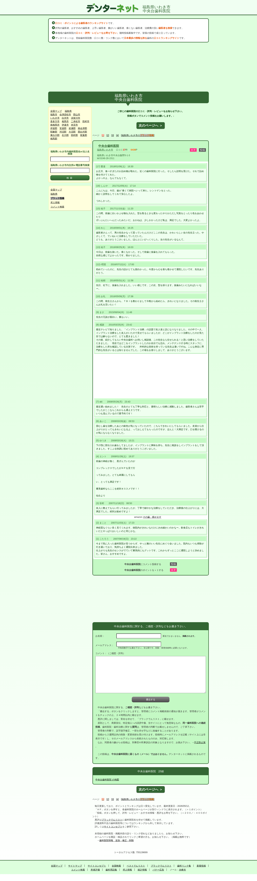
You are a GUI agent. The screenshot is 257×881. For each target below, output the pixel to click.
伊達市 (65, 125)
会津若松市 (65, 114)
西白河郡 (82, 131)
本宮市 (74, 125)
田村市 (85, 121)
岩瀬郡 (72, 128)
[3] (112, 135)
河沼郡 (62, 131)
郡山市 (76, 114)
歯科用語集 (111, 870)
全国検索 (116, 866)
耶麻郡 (53, 131)
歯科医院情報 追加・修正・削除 (116, 840)
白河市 (65, 118)
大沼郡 (72, 131)
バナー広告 (158, 870)
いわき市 (54, 118)
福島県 (68, 111)
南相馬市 (54, 125)
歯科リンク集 (184, 866)
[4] (117, 135)
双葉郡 (83, 135)
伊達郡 (53, 128)
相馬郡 (53, 138)
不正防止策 (200, 742)
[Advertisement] (128, 67)
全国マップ (56, 111)
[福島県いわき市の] (137, 135)
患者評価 (95, 870)
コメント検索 (57, 206)
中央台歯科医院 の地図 (107, 779)
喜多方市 (54, 121)
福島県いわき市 (105, 149)
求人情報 (55, 202)
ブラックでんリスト (112, 819)
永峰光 (182, 870)
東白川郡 (54, 135)
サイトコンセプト (113, 826)
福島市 (53, 114)
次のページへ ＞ (151, 125)
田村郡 (74, 135)
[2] (108, 135)
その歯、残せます (152, 517)
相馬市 (65, 121)
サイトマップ (75, 866)
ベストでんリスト (136, 866)
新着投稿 (201, 866)
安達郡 (62, 128)
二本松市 (75, 121)
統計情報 (142, 870)
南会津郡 (82, 128)
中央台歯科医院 (108, 146)
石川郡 (65, 135)
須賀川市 (75, 118)
